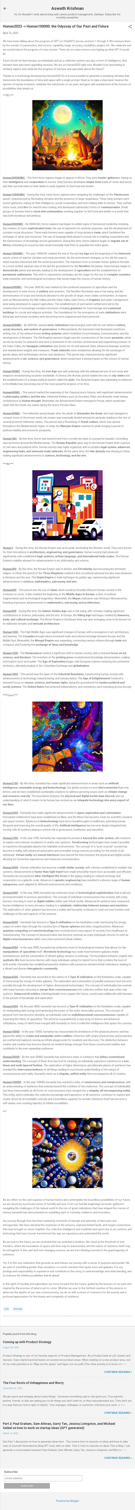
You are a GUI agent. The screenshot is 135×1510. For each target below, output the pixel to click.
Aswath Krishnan (67, 8)
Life (6, 1308)
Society (17, 1308)
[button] (130, 27)
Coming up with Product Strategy (27, 1342)
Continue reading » (118, 1372)
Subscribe (11, 1471)
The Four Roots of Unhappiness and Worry (33, 1383)
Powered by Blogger (67, 1500)
